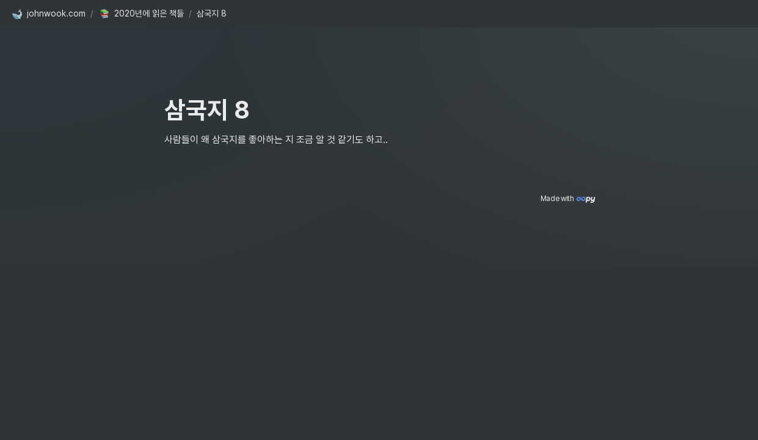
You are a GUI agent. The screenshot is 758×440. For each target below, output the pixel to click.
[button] (48, 14)
